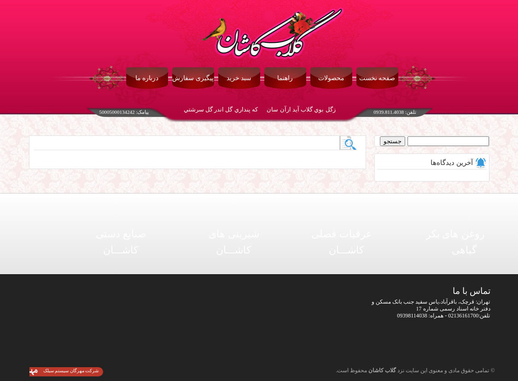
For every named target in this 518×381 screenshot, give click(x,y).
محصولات (331, 78)
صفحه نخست (377, 78)
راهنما (285, 78)
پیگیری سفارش (193, 78)
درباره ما (147, 78)
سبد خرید (239, 78)
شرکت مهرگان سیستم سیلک (71, 370)
